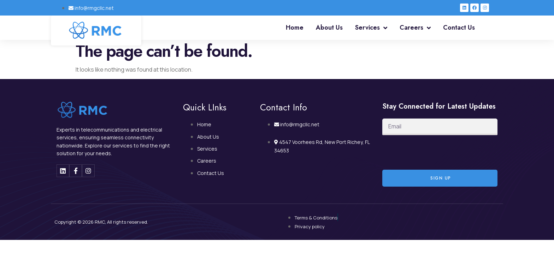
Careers (415, 28)
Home (294, 27)
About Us (329, 27)
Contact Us (459, 27)
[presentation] (436, 152)
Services (371, 28)
